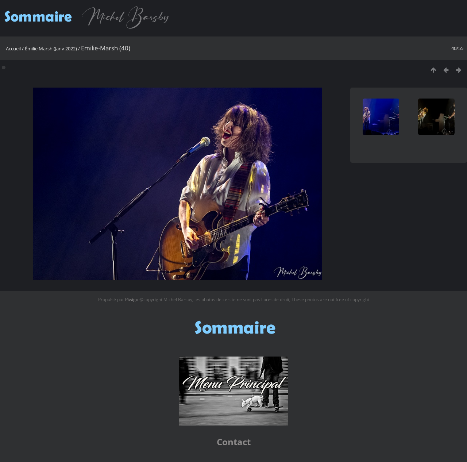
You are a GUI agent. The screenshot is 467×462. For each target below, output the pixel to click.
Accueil (13, 48)
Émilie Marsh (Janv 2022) (51, 48)
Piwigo (131, 299)
